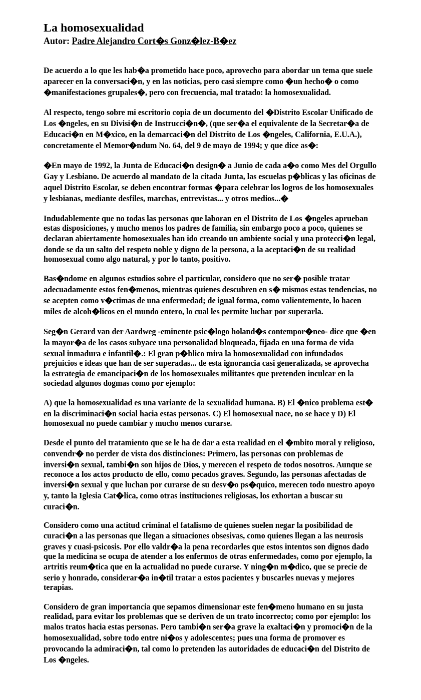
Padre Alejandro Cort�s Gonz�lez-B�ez (154, 41)
